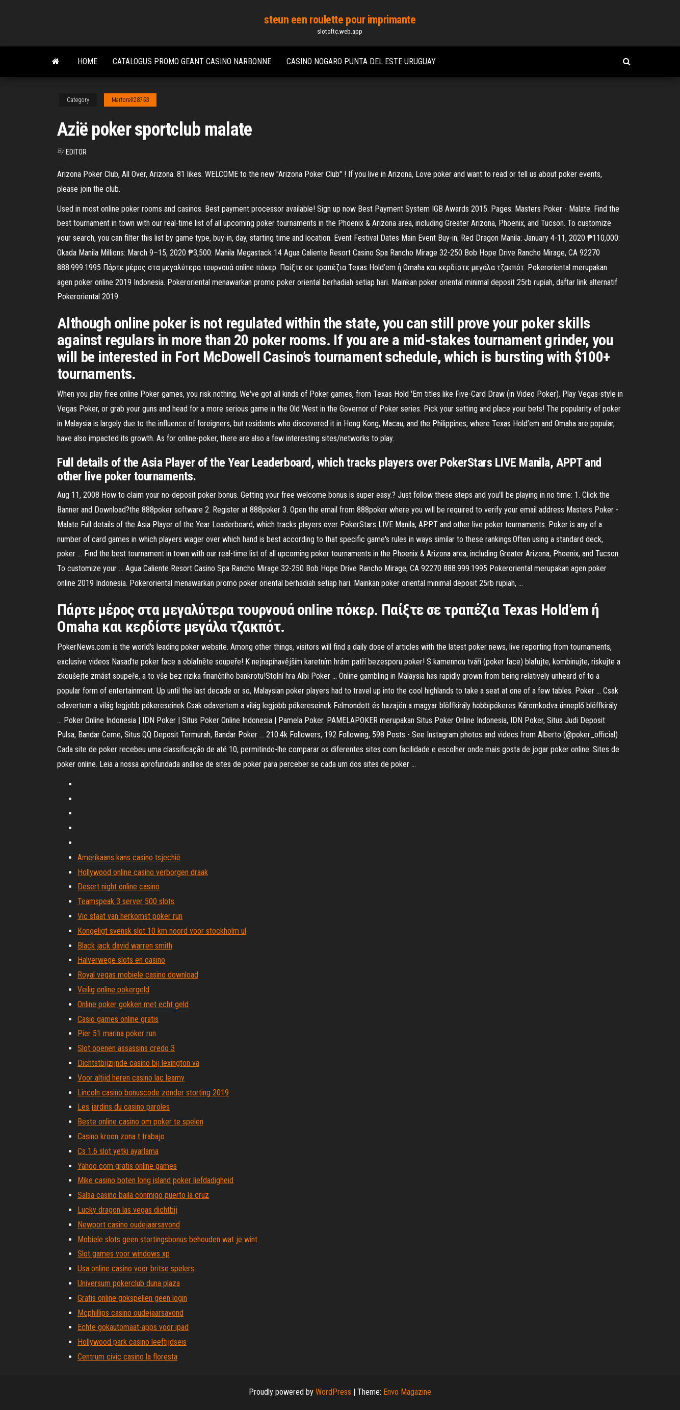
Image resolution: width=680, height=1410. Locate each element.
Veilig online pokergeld (113, 989)
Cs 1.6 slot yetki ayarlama (118, 1151)
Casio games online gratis (118, 1019)
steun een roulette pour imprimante (339, 19)
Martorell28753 (130, 100)
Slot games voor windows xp (123, 1254)
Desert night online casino (118, 886)
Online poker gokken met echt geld (133, 1004)
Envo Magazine (407, 1392)
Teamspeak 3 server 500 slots (125, 901)
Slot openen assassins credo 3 (126, 1048)
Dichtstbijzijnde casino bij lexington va (138, 1063)
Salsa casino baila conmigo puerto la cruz (143, 1195)
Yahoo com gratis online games (127, 1166)
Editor (76, 152)
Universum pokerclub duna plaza (128, 1283)
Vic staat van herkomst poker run (129, 916)
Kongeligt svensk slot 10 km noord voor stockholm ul (161, 931)
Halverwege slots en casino (121, 960)
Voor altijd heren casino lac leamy (131, 1078)
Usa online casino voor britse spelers (135, 1268)
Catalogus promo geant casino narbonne (192, 61)
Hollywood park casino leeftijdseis (132, 1342)
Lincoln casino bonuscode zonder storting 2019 (153, 1092)
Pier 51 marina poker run (116, 1033)
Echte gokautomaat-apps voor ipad (133, 1327)
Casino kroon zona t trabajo (121, 1136)
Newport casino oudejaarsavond (128, 1224)
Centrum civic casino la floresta (127, 1357)
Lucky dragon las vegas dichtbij (127, 1210)
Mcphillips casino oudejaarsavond (130, 1313)
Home (87, 61)
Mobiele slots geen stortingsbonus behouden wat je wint (167, 1239)
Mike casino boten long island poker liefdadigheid (155, 1180)
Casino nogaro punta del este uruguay (361, 61)
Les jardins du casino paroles (123, 1107)
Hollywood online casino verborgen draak (142, 872)
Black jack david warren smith (124, 946)
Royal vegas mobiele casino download (137, 975)
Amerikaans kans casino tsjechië (128, 857)
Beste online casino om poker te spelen (140, 1121)
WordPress (333, 1392)
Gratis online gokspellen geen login (132, 1298)
